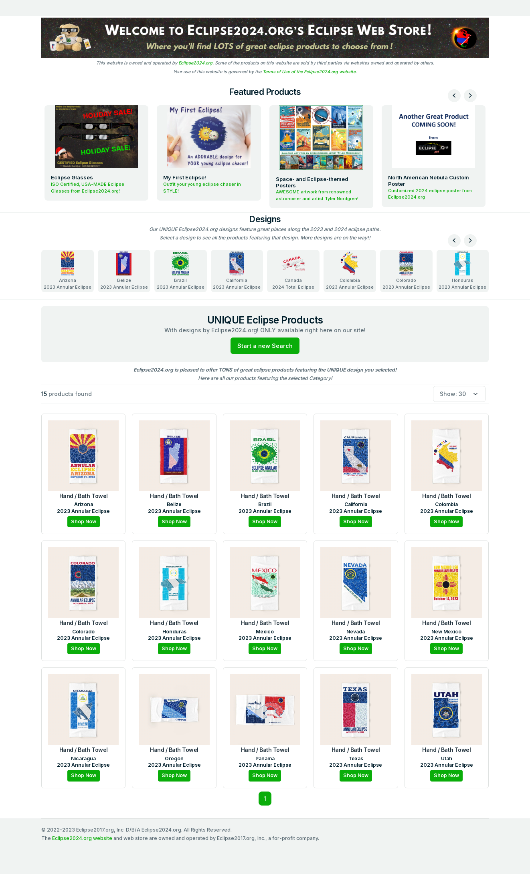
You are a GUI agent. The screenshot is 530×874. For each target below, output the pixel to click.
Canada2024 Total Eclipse (293, 270)
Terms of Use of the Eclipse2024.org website (309, 71)
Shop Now (83, 521)
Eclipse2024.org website (82, 838)
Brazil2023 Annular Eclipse (180, 270)
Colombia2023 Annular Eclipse (350, 270)
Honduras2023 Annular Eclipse (462, 270)
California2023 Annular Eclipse (237, 270)
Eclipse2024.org (195, 63)
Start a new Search (265, 345)
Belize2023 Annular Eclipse (124, 270)
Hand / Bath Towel (83, 495)
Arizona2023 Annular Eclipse (67, 270)
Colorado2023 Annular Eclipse (406, 270)
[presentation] (454, 95)
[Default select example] (459, 394)
